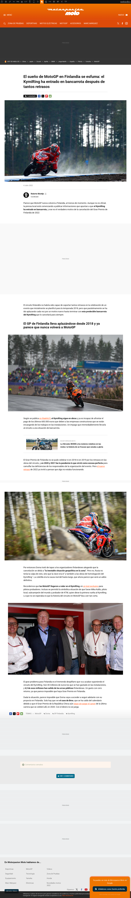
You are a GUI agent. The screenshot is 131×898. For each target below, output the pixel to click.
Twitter (118, 23)
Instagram (126, 23)
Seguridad (9, 874)
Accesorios (75, 23)
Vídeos (49, 869)
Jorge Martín (62, 61)
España (72, 61)
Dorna (47, 714)
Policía (80, 61)
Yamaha (88, 61)
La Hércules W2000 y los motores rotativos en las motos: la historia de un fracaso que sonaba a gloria (81, 445)
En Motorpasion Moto (67, 441)
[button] (38, 193)
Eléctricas (30, 883)
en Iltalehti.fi (45, 418)
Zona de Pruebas (16, 23)
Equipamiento (10, 878)
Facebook (122, 23)
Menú (9, 15)
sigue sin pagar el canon (85, 703)
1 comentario (31, 96)
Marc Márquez (91, 23)
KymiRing (71, 714)
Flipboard (46, 96)
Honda (49, 878)
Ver (66, 776)
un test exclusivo (90, 586)
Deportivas (31, 23)
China (24, 61)
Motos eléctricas (48, 23)
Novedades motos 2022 (54, 884)
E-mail (50, 96)
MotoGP (63, 23)
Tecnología (30, 874)
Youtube (86, 889)
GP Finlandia (59, 714)
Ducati (39, 61)
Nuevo (121, 15)
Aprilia (46, 61)
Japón (31, 61)
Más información (67, 895)
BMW (53, 61)
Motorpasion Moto (65, 11)
